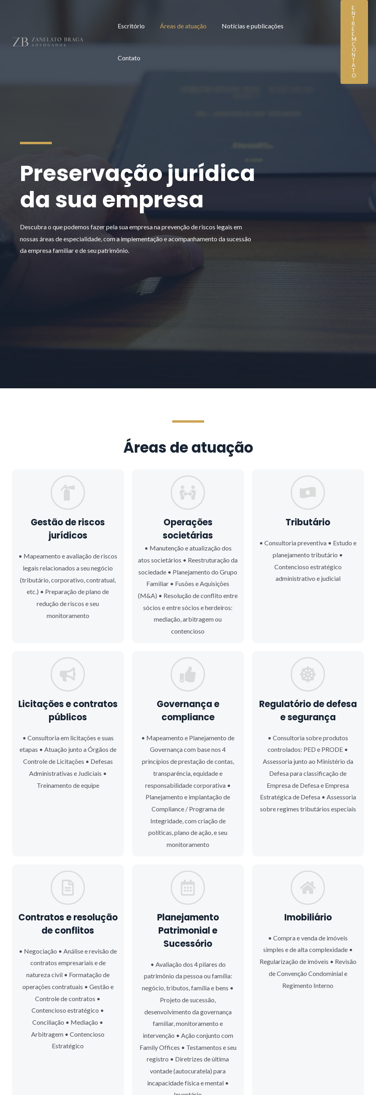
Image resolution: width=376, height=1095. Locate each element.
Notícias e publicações (247, 26)
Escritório (130, 26)
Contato (301, 26)
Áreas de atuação (179, 26)
